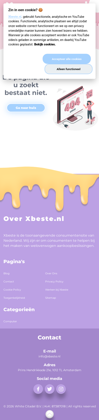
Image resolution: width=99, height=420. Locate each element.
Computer (10, 321)
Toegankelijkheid (14, 297)
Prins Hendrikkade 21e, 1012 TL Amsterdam (49, 370)
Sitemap (50, 297)
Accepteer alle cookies (67, 59)
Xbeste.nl (14, 17)
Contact (8, 281)
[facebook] (38, 389)
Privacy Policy (54, 281)
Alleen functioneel (68, 69)
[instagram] (61, 389)
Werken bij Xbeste (56, 289)
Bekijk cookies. (45, 44)
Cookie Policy (12, 289)
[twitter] (49, 389)
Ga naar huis (26, 108)
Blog (6, 273)
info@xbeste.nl (49, 356)
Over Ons (51, 273)
